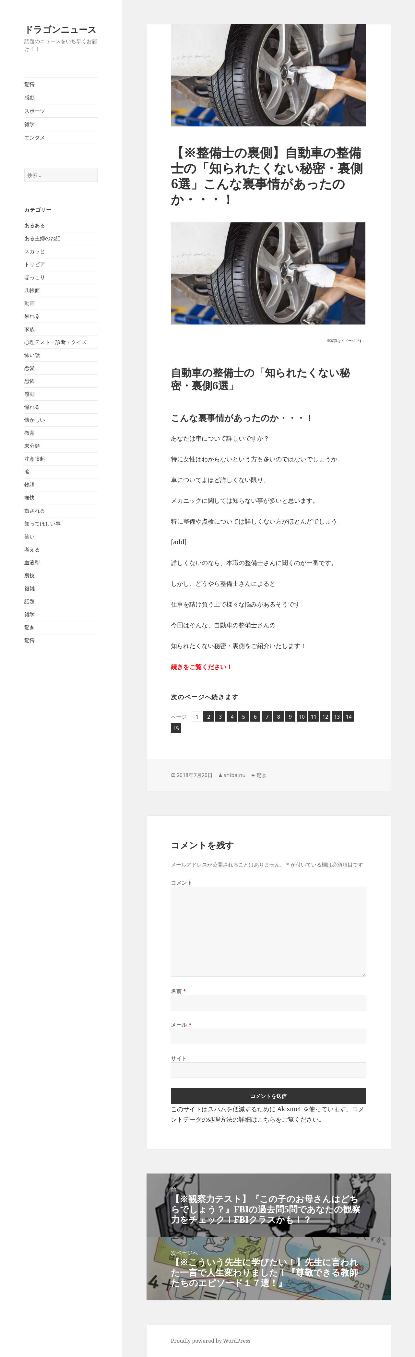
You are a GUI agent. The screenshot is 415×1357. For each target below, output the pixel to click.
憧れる (32, 406)
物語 (29, 484)
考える (32, 549)
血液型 (32, 562)
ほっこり (34, 277)
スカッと (34, 251)
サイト (179, 1058)
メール (181, 1024)
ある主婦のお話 (42, 238)
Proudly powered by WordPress (210, 1340)
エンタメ (34, 137)
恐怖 (29, 380)
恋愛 (29, 368)
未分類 (32, 445)
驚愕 (29, 84)
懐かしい (34, 419)
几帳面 (32, 290)
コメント (182, 882)
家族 (29, 329)
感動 (29, 97)
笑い (29, 536)
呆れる (32, 316)
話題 (29, 601)
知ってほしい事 (42, 523)
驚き (29, 627)
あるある (34, 225)
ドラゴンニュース (60, 29)
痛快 (29, 497)
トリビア (34, 264)
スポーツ (34, 110)
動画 (29, 303)
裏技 (29, 575)
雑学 (29, 124)
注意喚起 (34, 458)
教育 (29, 432)
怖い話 (32, 355)
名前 (178, 991)
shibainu (234, 775)
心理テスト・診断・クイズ (55, 342)
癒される (34, 510)
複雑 (29, 588)
